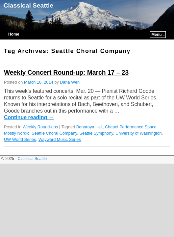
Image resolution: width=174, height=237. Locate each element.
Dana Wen (70, 72)
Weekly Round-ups (40, 117)
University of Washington (138, 123)
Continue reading (29, 107)
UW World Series (20, 129)
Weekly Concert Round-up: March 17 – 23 (66, 62)
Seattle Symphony (96, 123)
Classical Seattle (28, 5)
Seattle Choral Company (54, 123)
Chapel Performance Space (131, 117)
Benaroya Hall (89, 117)
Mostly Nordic (16, 123)
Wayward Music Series (59, 129)
